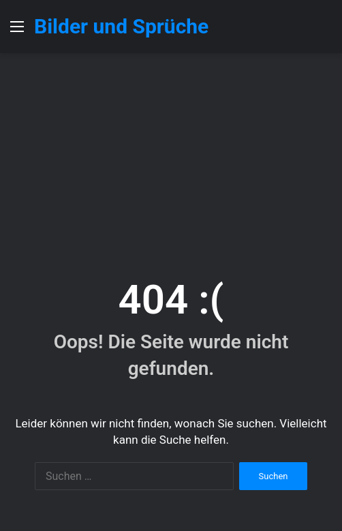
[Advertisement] (171, 155)
